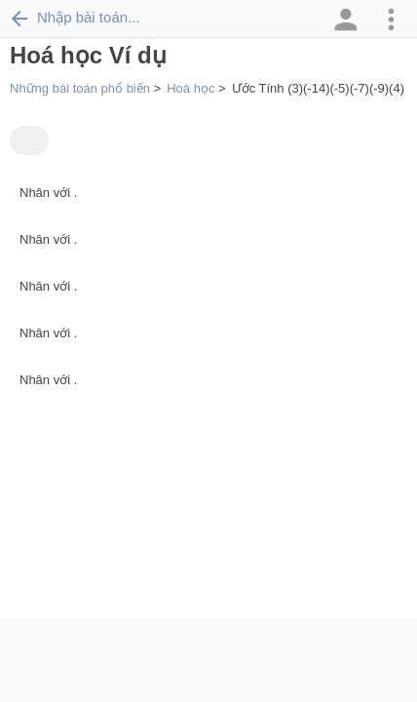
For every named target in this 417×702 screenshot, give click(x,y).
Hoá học (190, 88)
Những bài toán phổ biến (80, 88)
